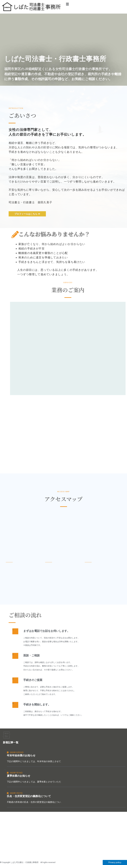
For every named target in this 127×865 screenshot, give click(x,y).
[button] (95, 4)
